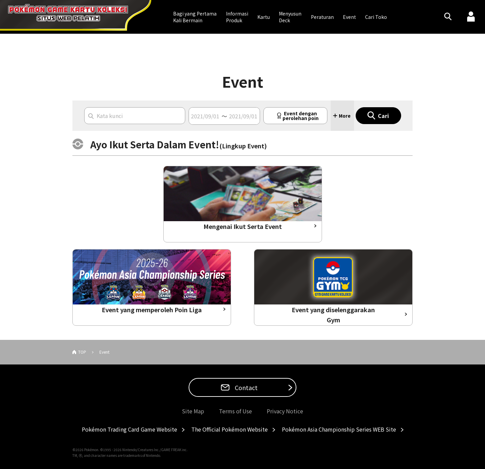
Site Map (193, 411)
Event (349, 16)
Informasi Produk (237, 17)
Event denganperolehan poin (301, 115)
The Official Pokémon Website (229, 429)
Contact (245, 387)
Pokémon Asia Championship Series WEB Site (339, 429)
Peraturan (322, 16)
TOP (82, 352)
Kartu (263, 16)
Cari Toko (376, 16)
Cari (383, 116)
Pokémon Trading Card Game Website (129, 429)
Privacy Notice (285, 411)
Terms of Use (235, 411)
